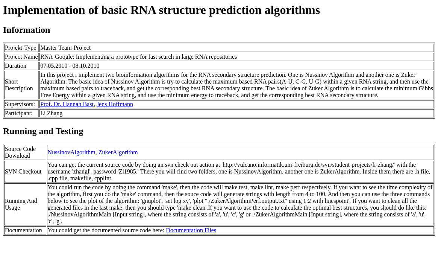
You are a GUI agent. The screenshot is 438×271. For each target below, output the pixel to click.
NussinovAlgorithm (71, 152)
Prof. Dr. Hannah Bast (67, 104)
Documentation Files (191, 230)
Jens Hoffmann (115, 104)
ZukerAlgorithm (118, 152)
